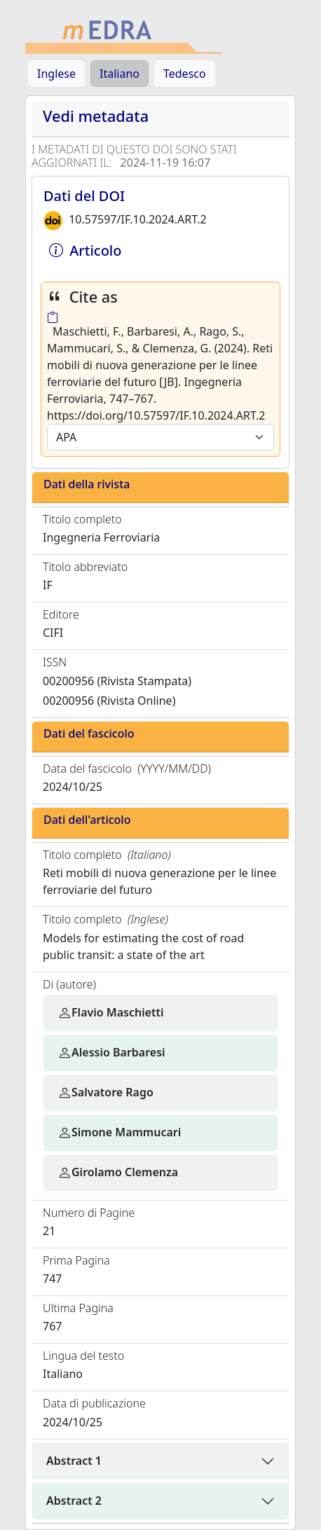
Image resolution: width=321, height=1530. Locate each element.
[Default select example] (160, 437)
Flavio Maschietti (110, 1012)
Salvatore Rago (105, 1092)
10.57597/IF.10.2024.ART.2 (137, 219)
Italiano (119, 73)
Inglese (56, 73)
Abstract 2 (74, 1500)
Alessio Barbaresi (111, 1052)
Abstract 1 (74, 1460)
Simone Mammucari (119, 1132)
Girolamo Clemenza (117, 1172)
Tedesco (184, 73)
